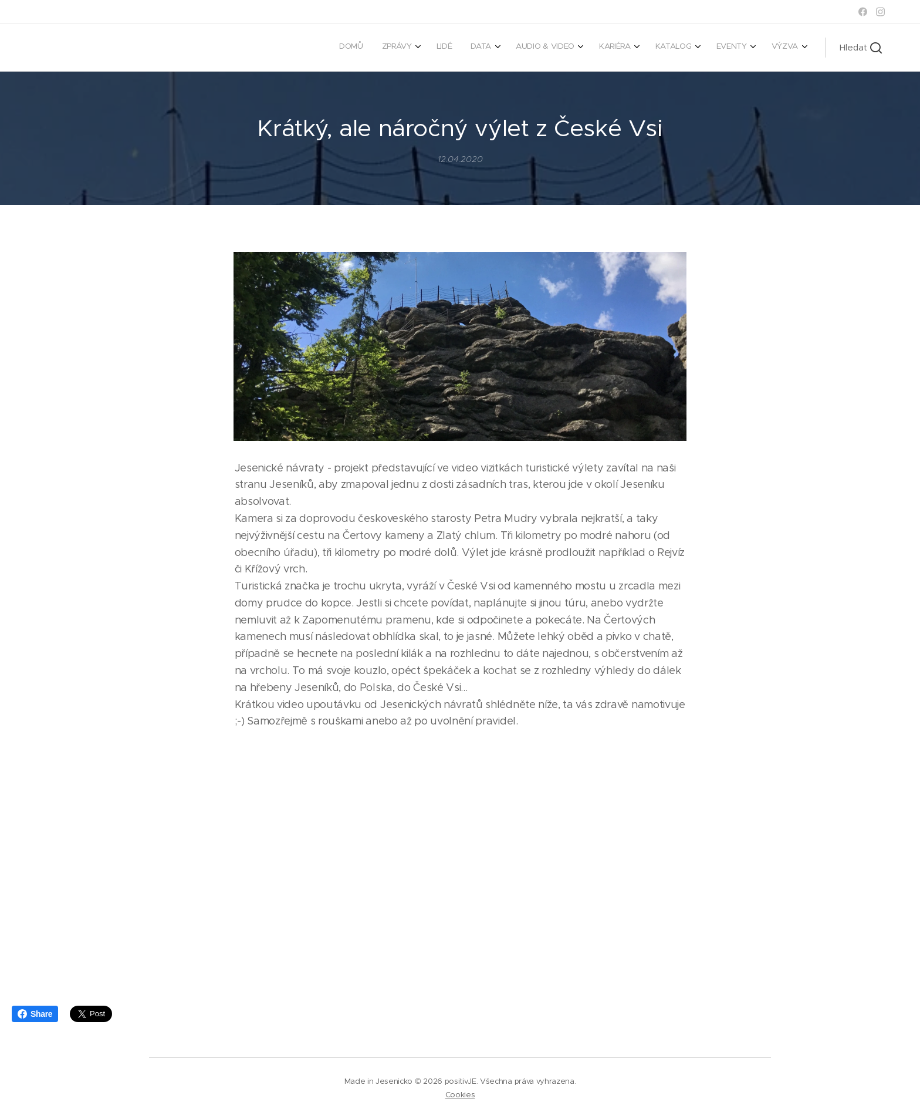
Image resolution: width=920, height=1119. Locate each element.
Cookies (460, 1095)
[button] (861, 47)
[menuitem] (616, 47)
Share (35, 1014)
